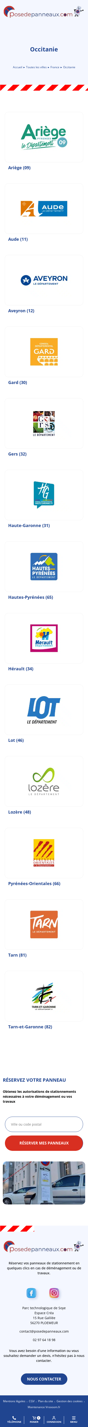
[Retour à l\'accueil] (44, 12)
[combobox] (44, 1124)
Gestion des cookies (70, 1401)
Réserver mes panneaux (44, 1143)
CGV (31, 1401)
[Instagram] (55, 1294)
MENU (73, 1419)
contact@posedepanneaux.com (44, 1331)
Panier (35, 1419)
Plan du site (45, 1401)
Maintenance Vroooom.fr (44, 1407)
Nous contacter (44, 1379)
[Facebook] (32, 1294)
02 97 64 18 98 (44, 1340)
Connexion (54, 1419)
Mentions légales (14, 1401)
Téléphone (14, 1419)
